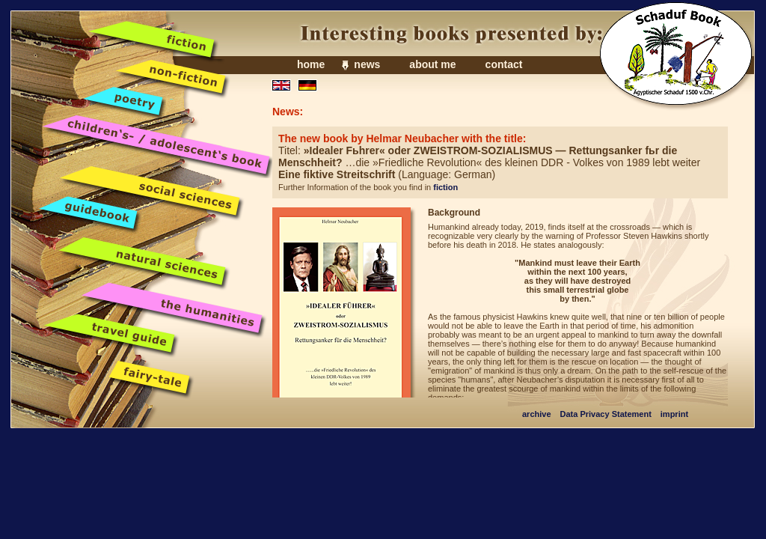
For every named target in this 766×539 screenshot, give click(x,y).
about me (432, 64)
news (367, 64)
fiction (445, 187)
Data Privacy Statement (606, 413)
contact (504, 64)
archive (536, 413)
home (311, 64)
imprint (674, 413)
